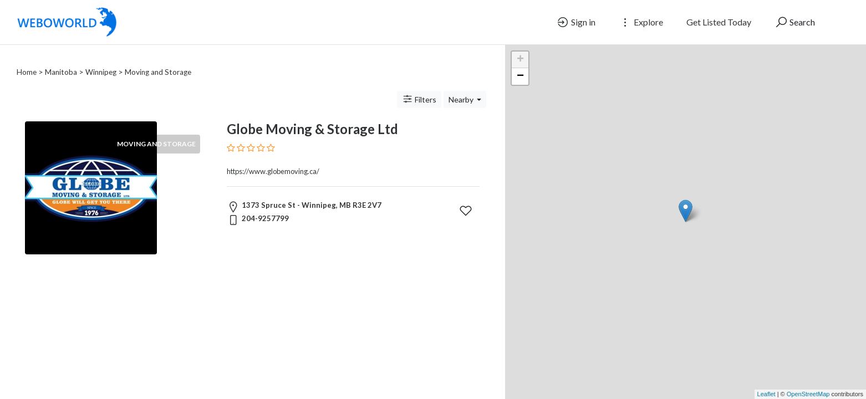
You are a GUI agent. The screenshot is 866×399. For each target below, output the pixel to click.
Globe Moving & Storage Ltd (312, 116)
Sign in (575, 22)
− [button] (520, 76)
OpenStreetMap (808, 394)
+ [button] (520, 60)
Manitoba (61, 58)
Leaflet (766, 394)
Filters (419, 85)
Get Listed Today (718, 22)
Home (27, 58)
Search (795, 22)
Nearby (462, 86)
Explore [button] (641, 22)
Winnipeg (100, 58)
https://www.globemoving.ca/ (273, 158)
